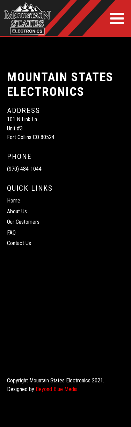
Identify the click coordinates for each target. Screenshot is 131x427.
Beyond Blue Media (57, 389)
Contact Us (19, 243)
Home (13, 200)
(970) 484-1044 (24, 169)
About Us (17, 211)
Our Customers (23, 222)
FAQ (11, 232)
